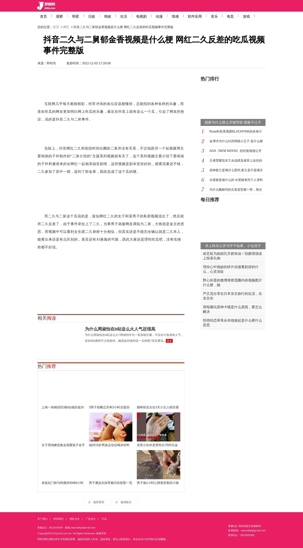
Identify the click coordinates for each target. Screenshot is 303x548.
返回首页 (98, 502)
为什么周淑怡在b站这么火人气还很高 (120, 329)
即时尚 (51, 63)
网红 (66, 27)
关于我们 (42, 518)
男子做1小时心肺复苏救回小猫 (158, 482)
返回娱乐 (126, 502)
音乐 (214, 16)
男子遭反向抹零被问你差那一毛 (110, 482)
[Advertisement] (110, 86)
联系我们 (59, 518)
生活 (123, 16)
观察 (59, 16)
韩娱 (107, 16)
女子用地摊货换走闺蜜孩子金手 (63, 445)
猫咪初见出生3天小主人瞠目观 (158, 407)
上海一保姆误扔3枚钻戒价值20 (63, 407)
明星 (75, 16)
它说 (104, 518)
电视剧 (141, 16)
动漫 (159, 16)
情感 (175, 16)
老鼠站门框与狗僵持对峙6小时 (62, 482)
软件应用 (195, 16)
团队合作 (75, 518)
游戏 (246, 16)
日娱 (91, 16)
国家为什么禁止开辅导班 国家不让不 (233, 122)
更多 (169, 340)
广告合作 (91, 518)
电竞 (230, 16)
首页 (43, 16)
